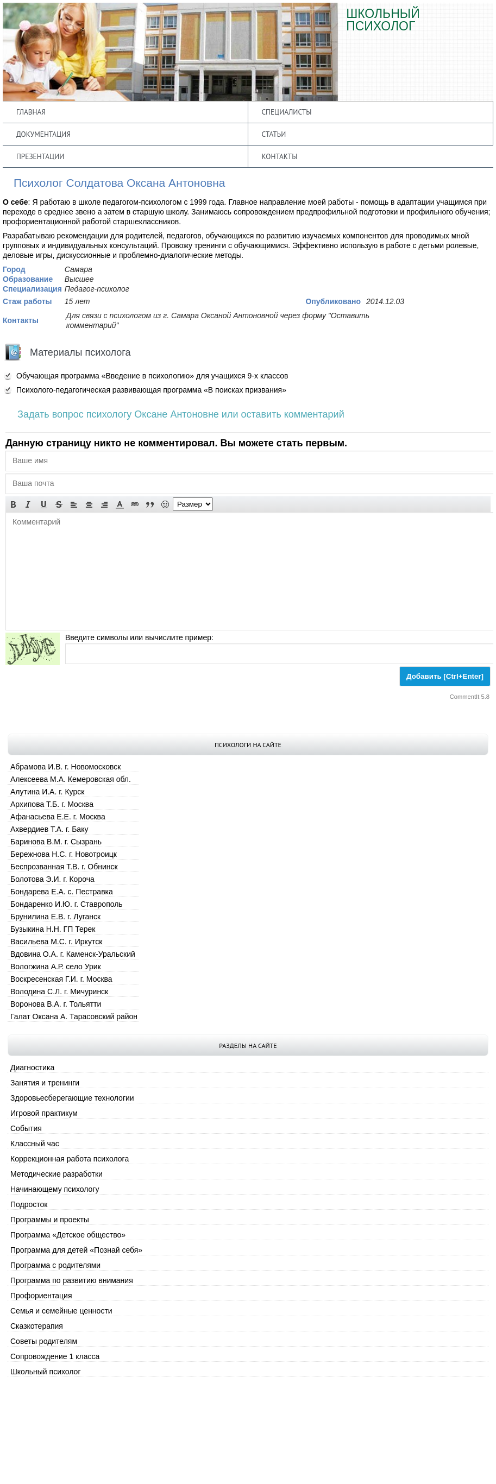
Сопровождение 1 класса (54, 1356)
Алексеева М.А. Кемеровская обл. (70, 779)
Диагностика (32, 1067)
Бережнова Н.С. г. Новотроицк (63, 854)
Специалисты (287, 112)
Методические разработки (56, 1174)
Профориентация (41, 1295)
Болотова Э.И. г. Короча (52, 879)
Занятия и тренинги (44, 1082)
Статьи (274, 134)
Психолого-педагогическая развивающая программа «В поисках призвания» (151, 390)
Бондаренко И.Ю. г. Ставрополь (66, 904)
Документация (43, 134)
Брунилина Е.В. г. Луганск (55, 916)
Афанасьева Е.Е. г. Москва (57, 816)
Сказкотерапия (36, 1326)
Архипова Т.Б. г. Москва (51, 804)
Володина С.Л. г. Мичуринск (59, 991)
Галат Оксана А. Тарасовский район (73, 1016)
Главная (31, 112)
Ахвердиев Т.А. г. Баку (49, 829)
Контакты (280, 156)
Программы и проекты (49, 1219)
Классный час (34, 1143)
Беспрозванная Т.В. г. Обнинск (64, 866)
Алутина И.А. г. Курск (47, 791)
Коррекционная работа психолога (69, 1158)
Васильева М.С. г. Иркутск (56, 941)
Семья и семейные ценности (61, 1310)
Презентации (40, 156)
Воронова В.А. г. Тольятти (55, 1004)
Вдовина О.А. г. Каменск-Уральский (72, 954)
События (26, 1128)
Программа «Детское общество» (67, 1234)
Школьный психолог (45, 1371)
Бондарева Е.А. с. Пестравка (61, 891)
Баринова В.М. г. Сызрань (56, 841)
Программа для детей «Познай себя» (76, 1250)
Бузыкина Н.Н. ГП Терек (52, 929)
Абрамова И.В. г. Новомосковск (65, 766)
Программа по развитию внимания (71, 1280)
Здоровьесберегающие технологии (72, 1098)
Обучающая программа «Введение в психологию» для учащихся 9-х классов (152, 375)
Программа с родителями (55, 1265)
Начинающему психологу (54, 1189)
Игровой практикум (44, 1113)
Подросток (28, 1204)
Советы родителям (43, 1341)
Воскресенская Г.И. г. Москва (61, 979)
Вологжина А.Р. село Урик (55, 966)
